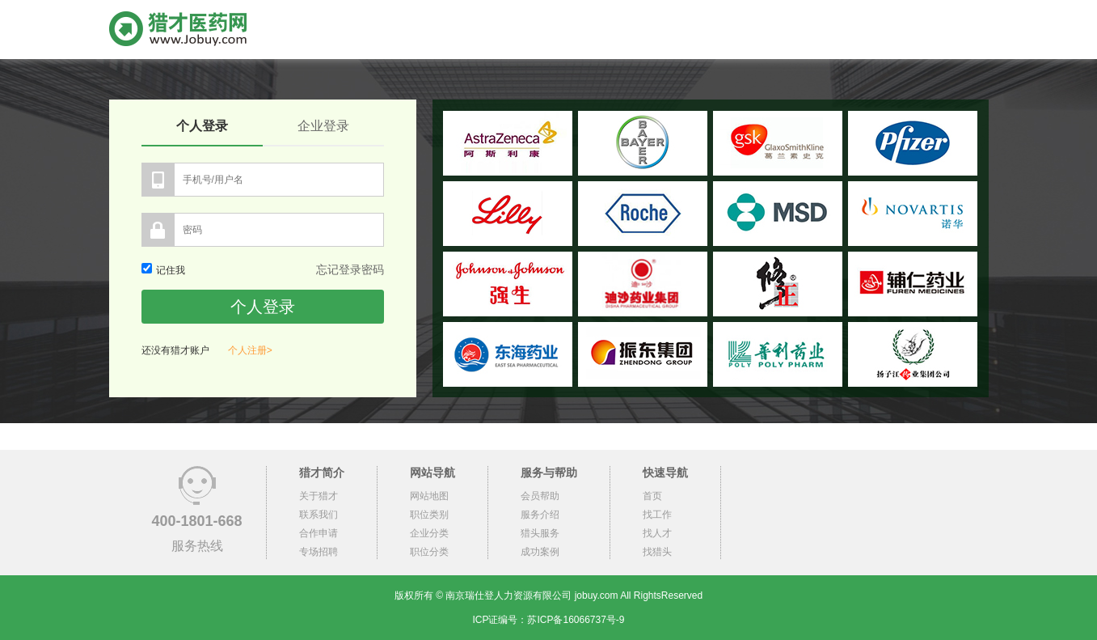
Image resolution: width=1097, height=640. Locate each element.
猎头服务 (540, 533)
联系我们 (318, 514)
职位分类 (429, 551)
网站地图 (429, 496)
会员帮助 (540, 496)
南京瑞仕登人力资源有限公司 (508, 595)
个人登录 (202, 126)
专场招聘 (318, 551)
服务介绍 (540, 514)
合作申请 (318, 533)
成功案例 (540, 551)
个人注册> (250, 350)
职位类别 (429, 514)
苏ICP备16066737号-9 (575, 619)
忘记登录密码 (350, 269)
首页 (652, 496)
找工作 (657, 514)
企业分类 (429, 533)
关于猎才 (318, 496)
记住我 (163, 270)
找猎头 (657, 551)
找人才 (657, 533)
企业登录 (323, 126)
